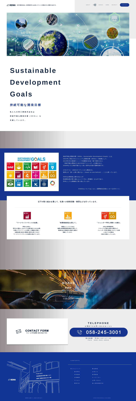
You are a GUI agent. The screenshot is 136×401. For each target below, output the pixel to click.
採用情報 (95, 374)
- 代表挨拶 (75, 374)
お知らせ (95, 371)
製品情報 (95, 368)
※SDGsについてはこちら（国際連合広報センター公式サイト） (99, 188)
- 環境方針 (75, 383)
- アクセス (75, 380)
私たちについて (76, 368)
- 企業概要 (75, 377)
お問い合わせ (96, 380)
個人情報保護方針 (98, 383)
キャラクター (96, 377)
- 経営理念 (75, 371)
